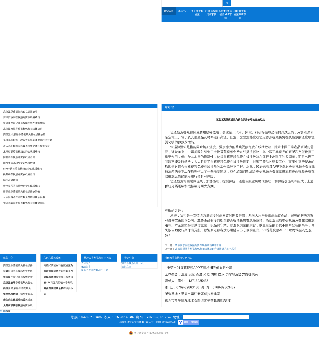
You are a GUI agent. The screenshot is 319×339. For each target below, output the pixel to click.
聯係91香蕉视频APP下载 (240, 14)
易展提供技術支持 (129, 322)
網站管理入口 (169, 322)
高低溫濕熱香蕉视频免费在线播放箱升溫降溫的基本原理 (205, 248)
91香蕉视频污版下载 (211, 13)
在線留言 (86, 266)
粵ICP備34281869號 (150, 322)
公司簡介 (86, 263)
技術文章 (126, 266)
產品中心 (183, 11)
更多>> (4, 311)
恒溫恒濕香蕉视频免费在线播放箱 (194, 132)
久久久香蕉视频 (197, 13)
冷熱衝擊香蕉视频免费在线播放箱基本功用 (198, 245)
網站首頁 (169, 11)
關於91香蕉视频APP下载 (225, 14)
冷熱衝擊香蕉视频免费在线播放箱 (238, 220)
